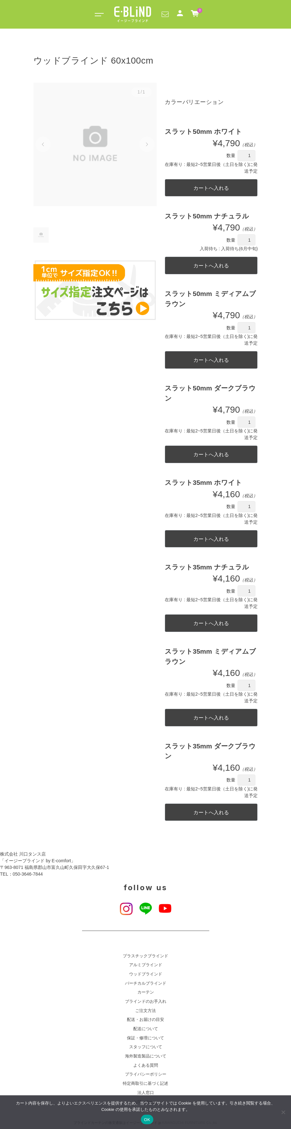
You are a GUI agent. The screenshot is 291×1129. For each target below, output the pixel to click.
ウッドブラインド (145, 974)
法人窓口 (145, 1093)
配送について (145, 1029)
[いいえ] (283, 1112)
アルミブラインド (145, 965)
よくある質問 (145, 1065)
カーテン (145, 992)
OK (147, 1119)
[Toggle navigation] (98, 14)
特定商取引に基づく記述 (145, 1083)
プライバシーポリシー (145, 1074)
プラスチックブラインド (145, 956)
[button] (165, 14)
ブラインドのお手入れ (145, 1001)
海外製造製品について (145, 1056)
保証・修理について (145, 1038)
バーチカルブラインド (145, 983)
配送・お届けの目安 (145, 1019)
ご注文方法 (145, 1011)
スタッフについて (145, 1047)
